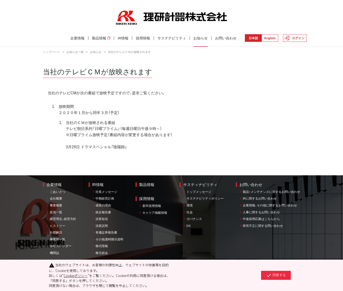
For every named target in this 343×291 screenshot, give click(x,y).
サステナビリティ (171, 38)
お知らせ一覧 (75, 52)
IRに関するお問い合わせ (260, 198)
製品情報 (101, 38)
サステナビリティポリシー (205, 198)
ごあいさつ (57, 192)
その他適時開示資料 (109, 239)
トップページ (51, 52)
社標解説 (56, 232)
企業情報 (77, 38)
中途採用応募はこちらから (261, 219)
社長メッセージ (106, 192)
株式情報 (102, 246)
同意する (276, 275)
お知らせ (200, 38)
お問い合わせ (226, 38)
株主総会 (102, 253)
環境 (190, 205)
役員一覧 (56, 212)
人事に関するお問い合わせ (261, 212)
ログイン (298, 38)
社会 (190, 212)
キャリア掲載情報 (154, 213)
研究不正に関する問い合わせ (263, 226)
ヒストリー (57, 226)
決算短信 (102, 219)
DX (189, 226)
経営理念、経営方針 (63, 219)
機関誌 (54, 253)
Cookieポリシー (76, 275)
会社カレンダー (60, 246)
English (270, 38)
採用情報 (143, 38)
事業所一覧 (57, 239)
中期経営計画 (105, 198)
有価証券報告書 (106, 232)
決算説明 (102, 226)
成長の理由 (103, 205)
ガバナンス (194, 219)
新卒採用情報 (151, 206)
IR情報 (123, 38)
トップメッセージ (199, 192)
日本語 (253, 38)
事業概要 (56, 205)
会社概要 (56, 198)
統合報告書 (103, 212)
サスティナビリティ (200, 185)
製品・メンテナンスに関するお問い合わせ (271, 192)
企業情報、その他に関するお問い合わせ (270, 205)
